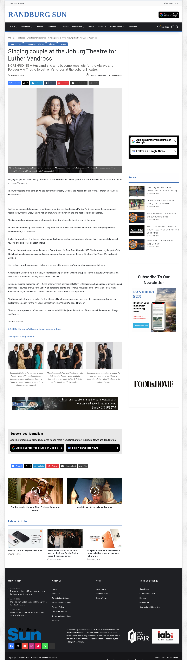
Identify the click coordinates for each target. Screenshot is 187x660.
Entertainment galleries (36, 38)
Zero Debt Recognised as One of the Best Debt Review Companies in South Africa (163, 231)
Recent (132, 177)
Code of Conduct (59, 611)
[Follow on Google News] (93, 448)
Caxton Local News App (150, 607)
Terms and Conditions (61, 616)
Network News (102, 593)
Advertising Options (60, 598)
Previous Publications (61, 602)
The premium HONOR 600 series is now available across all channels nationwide (103, 553)
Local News (101, 589)
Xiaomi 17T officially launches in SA (25, 550)
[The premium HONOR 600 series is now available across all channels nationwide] (104, 538)
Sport (64, 27)
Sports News (101, 598)
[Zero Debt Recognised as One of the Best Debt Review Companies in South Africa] (137, 231)
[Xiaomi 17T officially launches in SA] (25, 538)
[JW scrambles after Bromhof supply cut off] (137, 245)
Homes (143, 598)
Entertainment (15, 44)
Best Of (91, 27)
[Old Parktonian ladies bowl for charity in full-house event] (137, 205)
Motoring (52, 27)
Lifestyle (39, 27)
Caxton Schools (117, 27)
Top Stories (167, 657)
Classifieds (25, 27)
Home (11, 38)
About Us (102, 27)
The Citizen (132, 27)
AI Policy (55, 620)
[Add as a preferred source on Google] (169, 14)
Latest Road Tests (147, 593)
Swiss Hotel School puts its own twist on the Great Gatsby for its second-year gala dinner (62, 553)
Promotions (77, 27)
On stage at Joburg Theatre (21, 336)
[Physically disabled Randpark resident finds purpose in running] (137, 192)
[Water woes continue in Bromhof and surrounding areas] (137, 218)
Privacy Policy (58, 607)
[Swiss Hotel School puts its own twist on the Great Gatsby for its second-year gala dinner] (65, 538)
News (12, 27)
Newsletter (144, 602)
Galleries (21, 38)
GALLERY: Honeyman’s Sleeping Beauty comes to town (35, 329)
